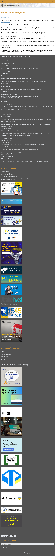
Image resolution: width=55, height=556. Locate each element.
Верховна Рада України (6, 173)
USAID (2, 351)
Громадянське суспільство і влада (9, 176)
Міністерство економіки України (8, 179)
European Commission (6, 354)
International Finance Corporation (9, 353)
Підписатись (5, 547)
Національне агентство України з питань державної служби (15, 178)
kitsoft (30, 553)
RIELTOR (3, 359)
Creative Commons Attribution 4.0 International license (27, 161)
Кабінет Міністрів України (7, 174)
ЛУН (2, 358)
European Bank (4, 356)
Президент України (5, 171)
